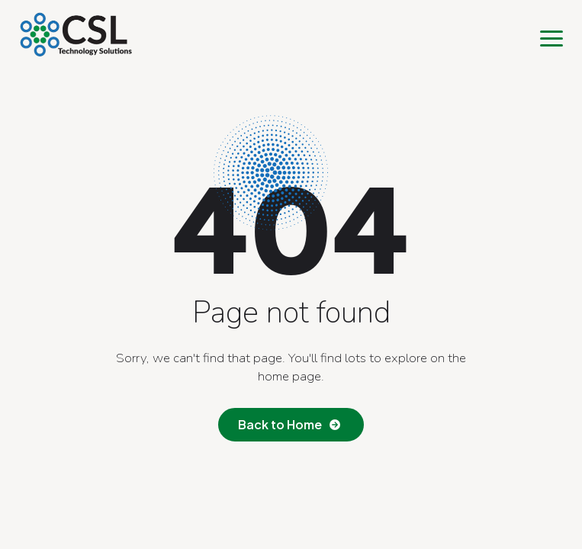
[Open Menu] (551, 38)
